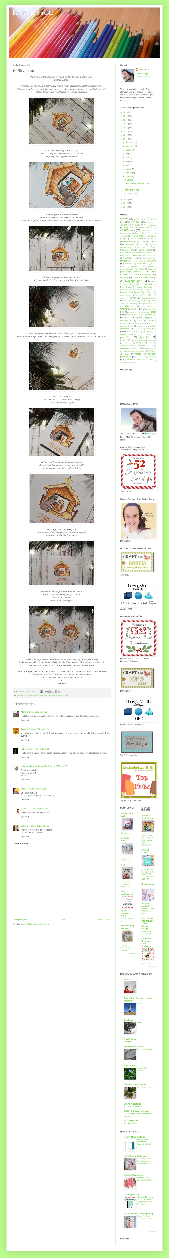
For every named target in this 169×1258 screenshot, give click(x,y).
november (130, 146)
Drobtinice (128, 1020)
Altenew (123, 225)
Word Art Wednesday (133, 1175)
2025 (125, 116)
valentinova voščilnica (128, 346)
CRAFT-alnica (127, 230)
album (144, 312)
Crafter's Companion (138, 239)
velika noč (146, 345)
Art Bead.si (136, 225)
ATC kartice (149, 222)
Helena (24, 749)
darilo (127, 318)
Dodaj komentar (21, 843)
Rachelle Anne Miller (143, 295)
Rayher (132, 298)
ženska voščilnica (127, 362)
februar (129, 173)
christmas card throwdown (141, 314)
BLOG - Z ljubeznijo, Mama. (136, 1111)
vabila (150, 343)
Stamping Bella (135, 303)
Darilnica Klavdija (128, 242)
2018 (125, 199)
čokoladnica (128, 360)
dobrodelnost (125, 320)
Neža (23, 789)
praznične (51, 695)
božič (36, 695)
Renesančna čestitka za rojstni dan (126, 884)
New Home (146, 963)
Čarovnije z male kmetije (135, 1085)
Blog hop (128, 228)
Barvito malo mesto (33, 13)
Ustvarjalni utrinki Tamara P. (34, 766)
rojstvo (123, 340)
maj (127, 161)
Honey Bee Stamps (143, 253)
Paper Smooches (144, 287)
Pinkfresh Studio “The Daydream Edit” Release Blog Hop (148, 908)
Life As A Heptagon (132, 1104)
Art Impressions (27, 695)
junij (128, 157)
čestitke (152, 357)
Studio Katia (151, 303)
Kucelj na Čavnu (130, 1123)
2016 (125, 207)
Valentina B (144, 69)
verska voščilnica (150, 348)
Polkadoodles (148, 290)
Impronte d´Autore (149, 255)
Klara (23, 712)
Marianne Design (142, 274)
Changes (127, 1042)
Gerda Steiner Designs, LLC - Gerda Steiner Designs (148, 923)
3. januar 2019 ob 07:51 (58, 766)
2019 (125, 139)
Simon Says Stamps (130, 301)
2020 (125, 135)
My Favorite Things (145, 277)
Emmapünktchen (139, 247)
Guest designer (145, 250)
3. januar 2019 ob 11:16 (36, 789)
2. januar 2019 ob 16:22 (37, 712)
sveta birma (152, 340)
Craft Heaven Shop (134, 236)
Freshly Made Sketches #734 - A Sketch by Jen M (144, 1141)
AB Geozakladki (131, 1121)
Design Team (149, 241)
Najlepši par (133, 281)
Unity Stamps (146, 306)
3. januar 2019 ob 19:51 (37, 809)
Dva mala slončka (144, 1049)
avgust (129, 154)
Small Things (130, 1039)
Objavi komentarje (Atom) (38, 924)
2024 (125, 120)
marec (129, 169)
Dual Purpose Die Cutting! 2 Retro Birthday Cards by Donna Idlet (147, 840)
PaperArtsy (124, 290)
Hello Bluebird (126, 253)
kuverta (150, 323)
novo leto (43, 695)
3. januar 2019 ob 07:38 (38, 749)
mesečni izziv (142, 326)
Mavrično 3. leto (132, 190)
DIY (151, 239)
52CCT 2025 (135, 222)
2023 (125, 124)
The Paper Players (132, 1194)
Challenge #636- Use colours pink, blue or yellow (144, 1161)
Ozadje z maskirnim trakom (125, 947)
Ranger (122, 298)
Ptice (139, 1022)
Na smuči (129, 180)
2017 (125, 203)
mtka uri (127, 979)
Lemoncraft (124, 269)
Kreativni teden (137, 261)
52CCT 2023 (139, 219)
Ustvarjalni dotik (62, 695)
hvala (139, 320)
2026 (125, 112)
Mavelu (124, 277)
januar (129, 177)
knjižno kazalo (137, 323)
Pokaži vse (132, 954)
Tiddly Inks (129, 306)
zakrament (141, 357)
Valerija (24, 826)
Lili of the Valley (137, 269)
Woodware (133, 312)
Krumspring (151, 261)
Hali (123, 865)
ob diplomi (147, 332)
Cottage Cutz (140, 233)
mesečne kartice (126, 326)
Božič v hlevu (131, 194)
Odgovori (25, 720)
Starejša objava (103, 919)
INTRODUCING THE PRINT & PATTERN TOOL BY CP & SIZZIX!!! (148, 874)
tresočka (139, 343)
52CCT (124, 219)
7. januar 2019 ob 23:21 (39, 826)
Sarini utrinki (130, 1066)
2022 (125, 128)
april (128, 165)
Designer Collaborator (135, 244)
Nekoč (139, 1003)
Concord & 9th (147, 230)
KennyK (144, 258)
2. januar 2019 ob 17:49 (39, 729)
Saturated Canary (149, 298)
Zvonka (24, 729)
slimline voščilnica (138, 340)
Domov (62, 919)
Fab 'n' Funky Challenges (135, 1156)
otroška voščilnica (128, 334)
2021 (125, 131)
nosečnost (138, 329)
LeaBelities (134, 266)
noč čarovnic (132, 332)
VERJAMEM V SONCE (134, 1046)
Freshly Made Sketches (134, 1137)
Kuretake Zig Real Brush (136, 264)
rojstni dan (143, 337)
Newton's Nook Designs (139, 284)
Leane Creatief (147, 266)
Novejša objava (20, 919)
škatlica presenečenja (144, 360)
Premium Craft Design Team (133, 292)
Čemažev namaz (144, 1087)
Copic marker (125, 233)
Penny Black (136, 290)
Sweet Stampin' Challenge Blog (138, 1214)
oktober (129, 150)
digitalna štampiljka (143, 318)
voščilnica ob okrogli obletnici (134, 351)
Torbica (124, 833)
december (130, 142)
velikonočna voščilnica (130, 348)
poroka (147, 334)
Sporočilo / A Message (133, 1106)
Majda (23, 809)
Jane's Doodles (129, 258)
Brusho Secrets (145, 228)
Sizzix (143, 300)
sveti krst (127, 343)
